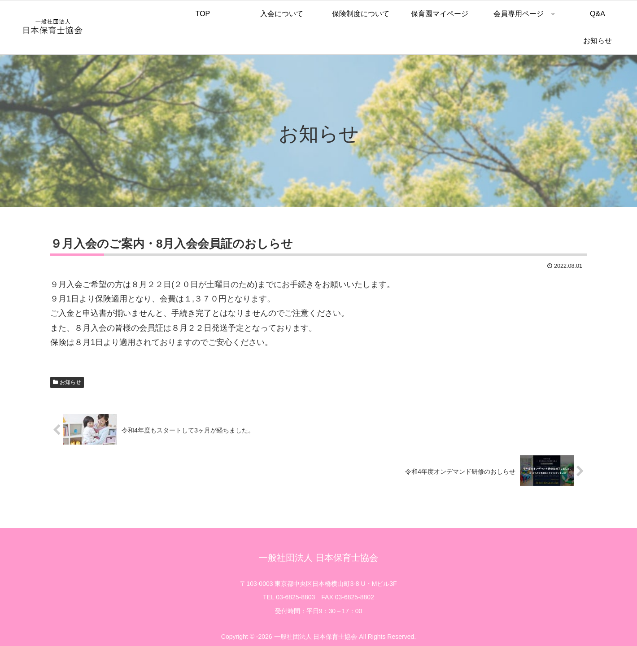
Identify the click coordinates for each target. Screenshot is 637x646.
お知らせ (70, 382)
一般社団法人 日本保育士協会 (318, 558)
